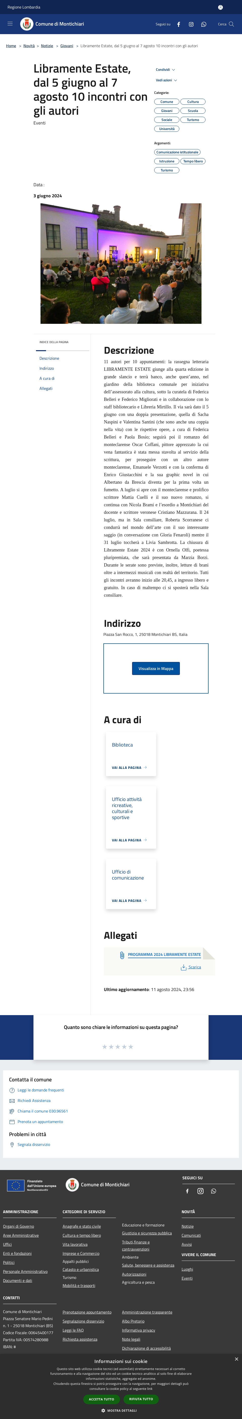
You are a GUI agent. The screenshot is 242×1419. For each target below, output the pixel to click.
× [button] (236, 1359)
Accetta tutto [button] (101, 1399)
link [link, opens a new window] (149, 1389)
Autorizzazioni (134, 1274)
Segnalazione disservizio (83, 1321)
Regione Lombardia (24, 7)
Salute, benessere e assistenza (148, 1265)
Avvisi (187, 1244)
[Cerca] (231, 24)
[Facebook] (177, 24)
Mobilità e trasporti (79, 1285)
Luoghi (187, 1269)
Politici (9, 1262)
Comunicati (191, 1235)
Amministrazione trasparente (147, 1312)
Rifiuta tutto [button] (141, 1399)
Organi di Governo (18, 1226)
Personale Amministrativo (25, 1271)
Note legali (131, 1339)
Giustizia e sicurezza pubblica (147, 1233)
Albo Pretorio (133, 1321)
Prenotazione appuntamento (87, 1312)
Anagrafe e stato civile (82, 1226)
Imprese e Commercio (81, 1253)
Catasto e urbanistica (81, 1269)
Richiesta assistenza (80, 1339)
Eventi (187, 1278)
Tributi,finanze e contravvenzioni (136, 1245)
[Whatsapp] (202, 24)
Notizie (47, 46)
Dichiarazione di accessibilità (146, 1348)
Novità (29, 46)
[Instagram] (189, 24)
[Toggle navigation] (10, 24)
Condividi (166, 70)
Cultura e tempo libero (82, 1235)
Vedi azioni (167, 80)
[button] (121, 1410)
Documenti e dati (17, 1280)
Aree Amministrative (21, 1235)
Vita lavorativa (75, 1244)
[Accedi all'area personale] (220, 7)
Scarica (190, 967)
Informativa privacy (138, 1330)
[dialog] (121, 1386)
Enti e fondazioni (17, 1253)
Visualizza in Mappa (156, 668)
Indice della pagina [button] (53, 342)
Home (11, 46)
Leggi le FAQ (73, 1330)
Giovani (66, 46)
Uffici (7, 1244)
